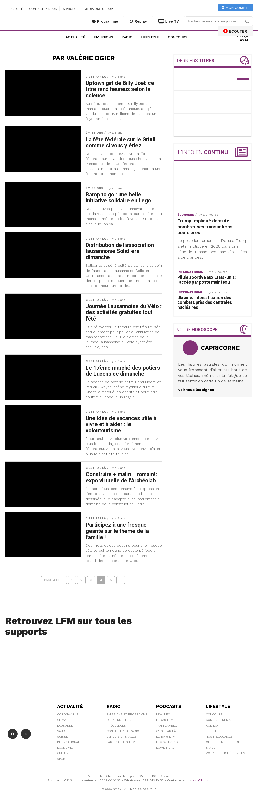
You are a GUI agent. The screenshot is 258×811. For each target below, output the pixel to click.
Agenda (212, 725)
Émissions (103, 37)
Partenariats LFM (121, 742)
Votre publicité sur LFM (225, 753)
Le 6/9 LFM (164, 720)
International (68, 742)
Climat (62, 720)
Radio (127, 37)
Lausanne (65, 725)
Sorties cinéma (218, 720)
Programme (105, 21)
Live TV (168, 21)
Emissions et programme (127, 714)
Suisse (62, 736)
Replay (138, 21)
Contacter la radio (123, 731)
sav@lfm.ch (201, 780)
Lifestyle (150, 37)
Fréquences (116, 725)
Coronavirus (67, 714)
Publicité (15, 8)
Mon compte (236, 8)
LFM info (163, 714)
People (211, 731)
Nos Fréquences (219, 736)
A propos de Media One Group (88, 8)
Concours (177, 37)
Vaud (61, 731)
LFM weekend (167, 742)
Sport (62, 758)
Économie (65, 747)
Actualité (75, 37)
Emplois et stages (122, 736)
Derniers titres (119, 720)
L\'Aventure (165, 747)
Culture (63, 753)
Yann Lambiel (166, 725)
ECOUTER (235, 31)
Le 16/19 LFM (165, 736)
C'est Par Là (166, 731)
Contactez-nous (43, 8)
